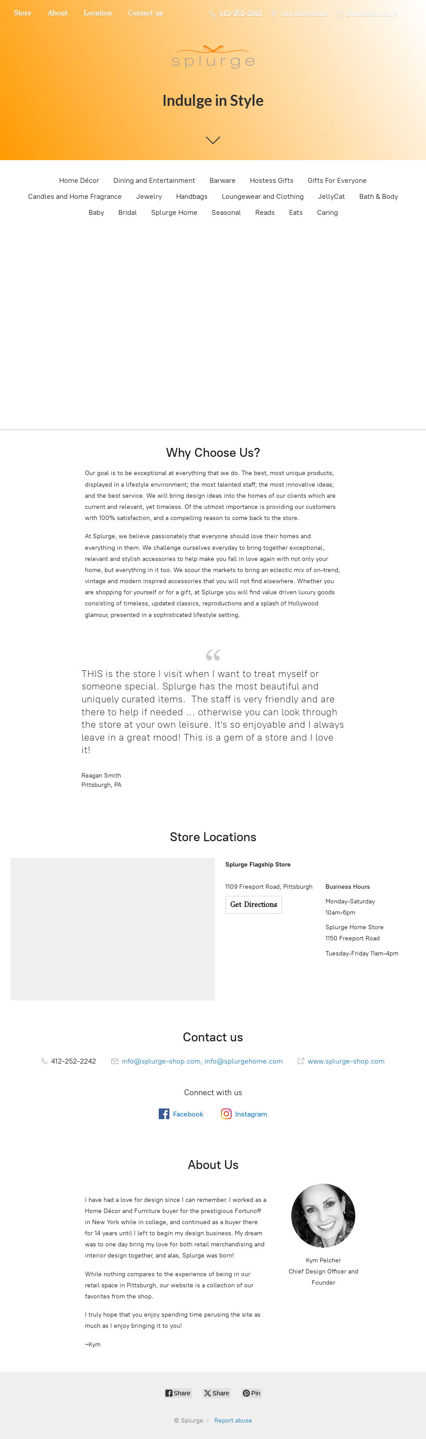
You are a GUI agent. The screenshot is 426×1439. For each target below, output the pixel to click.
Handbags (192, 196)
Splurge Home (174, 212)
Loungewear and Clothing (263, 196)
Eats (296, 212)
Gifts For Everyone (337, 180)
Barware (222, 180)
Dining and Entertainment (154, 180)
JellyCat (331, 196)
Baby (96, 212)
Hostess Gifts (271, 180)
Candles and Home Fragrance (75, 196)
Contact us (145, 13)
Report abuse (233, 1420)
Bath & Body (378, 196)
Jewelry (149, 196)
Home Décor (79, 180)
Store (22, 13)
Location (97, 13)
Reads (265, 212)
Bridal (127, 212)
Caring (327, 212)
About (57, 13)
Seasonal (226, 212)
